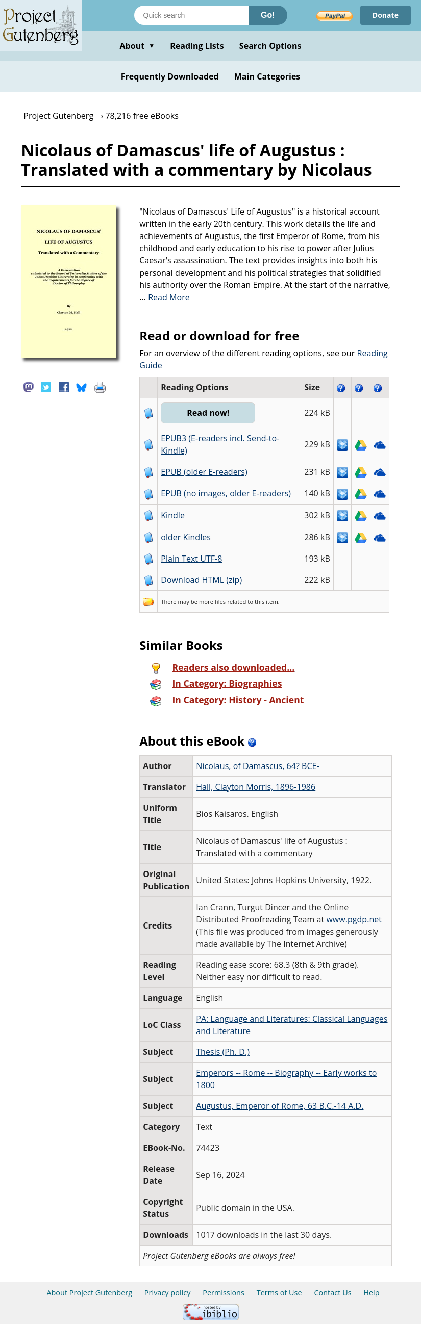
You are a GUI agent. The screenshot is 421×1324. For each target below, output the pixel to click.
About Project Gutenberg (89, 1292)
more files (212, 601)
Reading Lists (197, 45)
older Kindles (186, 537)
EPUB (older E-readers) (204, 472)
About (137, 46)
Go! (268, 15)
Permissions (223, 1292)
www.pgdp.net (354, 919)
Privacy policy (167, 1292)
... (164, 297)
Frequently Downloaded (170, 76)
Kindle (173, 515)
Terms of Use (279, 1292)
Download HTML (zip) (201, 580)
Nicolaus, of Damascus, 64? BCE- (257, 766)
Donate (386, 15)
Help (371, 1292)
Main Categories (267, 76)
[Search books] (191, 15)
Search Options (270, 45)
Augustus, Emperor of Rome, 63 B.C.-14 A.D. (279, 1105)
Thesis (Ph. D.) (223, 1051)
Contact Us (332, 1292)
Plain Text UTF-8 (191, 558)
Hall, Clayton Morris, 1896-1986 (255, 786)
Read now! (208, 412)
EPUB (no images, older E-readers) (226, 493)
